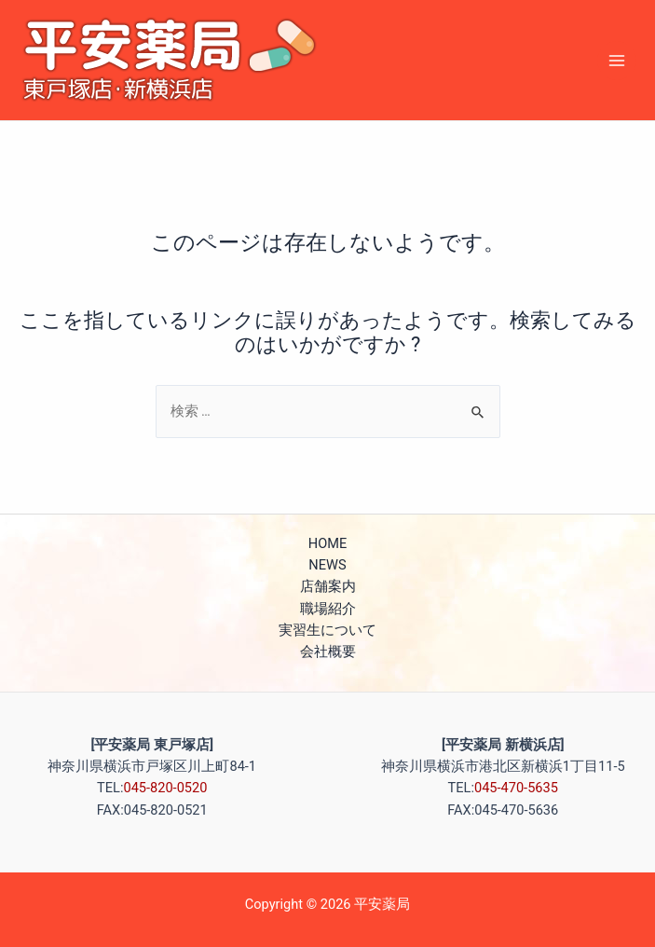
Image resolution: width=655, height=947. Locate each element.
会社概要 (328, 651)
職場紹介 (328, 608)
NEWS (327, 564)
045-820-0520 (165, 787)
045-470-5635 (516, 787)
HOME (327, 543)
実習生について (327, 630)
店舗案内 (328, 586)
